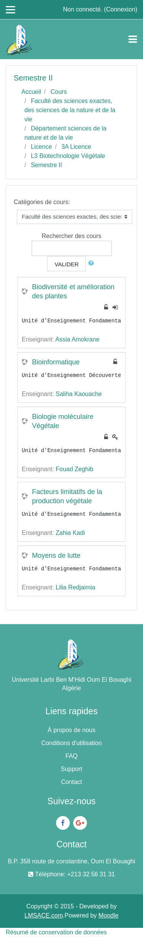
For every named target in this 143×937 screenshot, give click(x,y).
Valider (67, 264)
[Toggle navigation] (132, 39)
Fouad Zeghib (74, 469)
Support (71, 769)
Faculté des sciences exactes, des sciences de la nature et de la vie (69, 110)
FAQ (71, 756)
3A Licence (76, 146)
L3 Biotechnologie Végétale (68, 156)
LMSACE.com (43, 915)
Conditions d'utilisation (71, 743)
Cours (58, 92)
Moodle (108, 915)
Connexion (120, 9)
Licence (41, 146)
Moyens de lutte (56, 555)
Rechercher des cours (71, 236)
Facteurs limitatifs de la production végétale (67, 496)
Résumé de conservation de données (56, 932)
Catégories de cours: (42, 202)
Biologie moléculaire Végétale (62, 421)
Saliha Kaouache (79, 394)
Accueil (31, 92)
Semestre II (46, 165)
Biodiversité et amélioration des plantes (73, 291)
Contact (71, 782)
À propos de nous (71, 730)
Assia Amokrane (77, 339)
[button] (93, 263)
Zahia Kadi (70, 533)
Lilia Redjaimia (75, 587)
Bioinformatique (56, 362)
